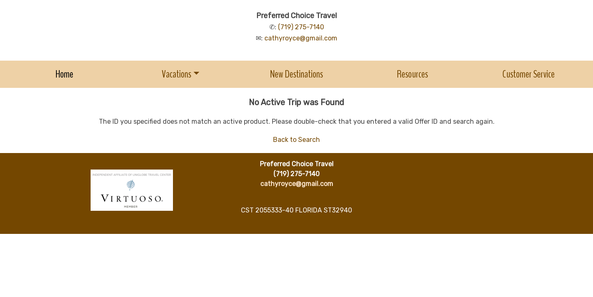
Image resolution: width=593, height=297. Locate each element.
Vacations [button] (176, 74)
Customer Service (528, 74)
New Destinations (296, 74)
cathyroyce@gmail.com (300, 38)
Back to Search (296, 140)
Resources (412, 74)
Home (64, 74)
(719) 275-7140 (301, 27)
